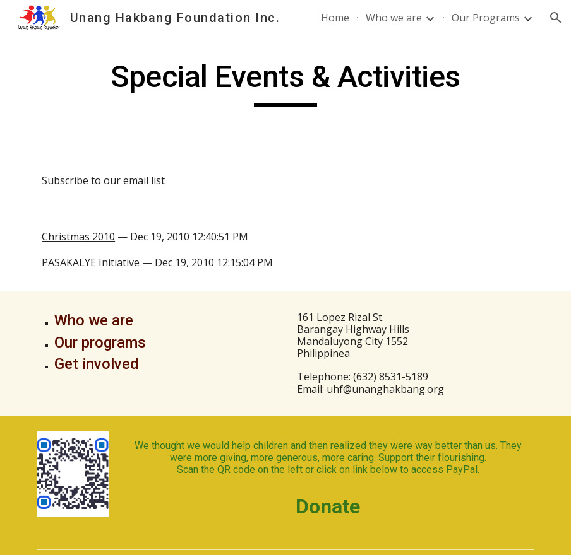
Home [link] (335, 18)
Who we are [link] (394, 18)
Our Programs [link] (486, 18)
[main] (285, 82)
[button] (556, 18)
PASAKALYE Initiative (91, 262)
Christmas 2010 (78, 236)
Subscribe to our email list (103, 180)
